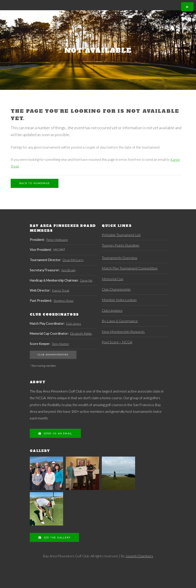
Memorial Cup (112, 279)
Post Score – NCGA (117, 342)
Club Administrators (53, 355)
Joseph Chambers (139, 556)
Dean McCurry (73, 260)
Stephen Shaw (64, 300)
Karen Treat (60, 290)
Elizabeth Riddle (81, 333)
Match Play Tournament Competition (130, 268)
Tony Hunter (60, 344)
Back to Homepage (34, 183)
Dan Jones (73, 323)
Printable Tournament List (121, 235)
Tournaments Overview (119, 258)
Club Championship (116, 289)
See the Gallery (56, 538)
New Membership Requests (123, 331)
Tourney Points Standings (120, 245)
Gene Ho (86, 280)
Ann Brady (68, 270)
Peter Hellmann (57, 240)
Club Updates (112, 310)
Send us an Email (57, 434)
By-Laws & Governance (120, 321)
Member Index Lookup (119, 300)
